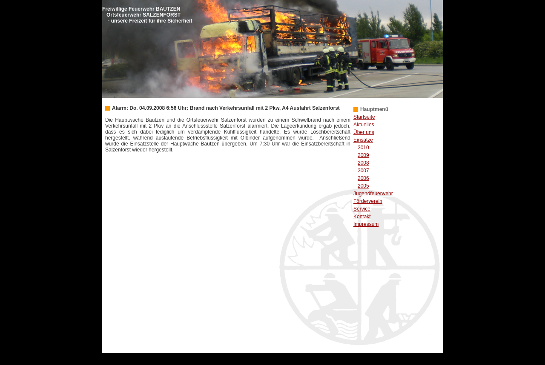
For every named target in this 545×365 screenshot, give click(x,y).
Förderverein (367, 201)
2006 (363, 178)
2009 (363, 155)
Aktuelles (363, 125)
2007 (363, 171)
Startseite (364, 117)
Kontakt (362, 217)
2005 (363, 186)
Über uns (363, 132)
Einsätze (363, 140)
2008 (363, 163)
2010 (363, 148)
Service (361, 209)
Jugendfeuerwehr (373, 194)
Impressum (366, 224)
